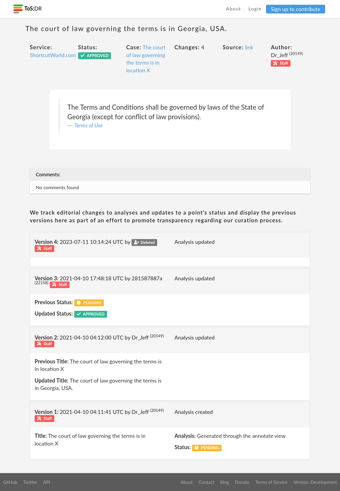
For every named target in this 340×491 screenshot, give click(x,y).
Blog (224, 482)
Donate (242, 482)
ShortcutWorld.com (53, 55)
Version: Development (315, 482)
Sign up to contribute (295, 9)
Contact (206, 482)
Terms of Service (271, 482)
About (233, 8)
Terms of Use (88, 125)
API (46, 482)
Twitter (30, 482)
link (249, 47)
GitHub (10, 482)
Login (255, 8)
